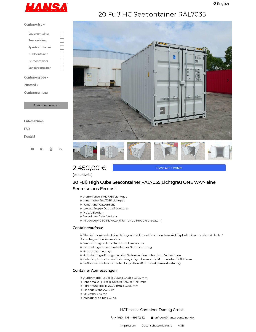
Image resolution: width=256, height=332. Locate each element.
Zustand (31, 85)
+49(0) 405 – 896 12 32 (128, 316)
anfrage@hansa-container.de (172, 316)
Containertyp (34, 24)
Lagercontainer (46, 34)
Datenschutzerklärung (157, 324)
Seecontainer (46, 40)
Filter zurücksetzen (46, 105)
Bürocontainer (46, 61)
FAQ (27, 129)
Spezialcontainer (46, 47)
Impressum (129, 324)
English (221, 4)
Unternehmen (34, 121)
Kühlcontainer (46, 54)
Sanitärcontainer (46, 68)
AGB (182, 324)
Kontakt (29, 136)
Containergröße (36, 77)
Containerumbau (36, 93)
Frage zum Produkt (170, 166)
